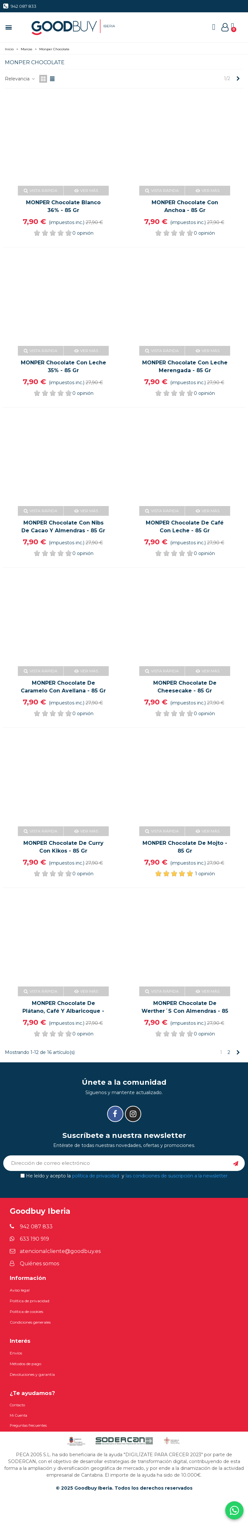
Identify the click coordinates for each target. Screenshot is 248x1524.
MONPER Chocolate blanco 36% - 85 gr (63, 206)
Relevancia (20, 79)
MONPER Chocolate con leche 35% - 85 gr (63, 366)
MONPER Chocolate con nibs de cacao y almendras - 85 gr (63, 527)
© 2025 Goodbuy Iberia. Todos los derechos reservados (124, 1488)
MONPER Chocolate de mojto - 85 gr (185, 847)
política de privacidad (95, 1175)
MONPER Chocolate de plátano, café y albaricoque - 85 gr (63, 1011)
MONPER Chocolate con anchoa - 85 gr (185, 206)
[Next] (238, 79)
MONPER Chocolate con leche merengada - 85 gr (185, 366)
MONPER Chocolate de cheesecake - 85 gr (185, 687)
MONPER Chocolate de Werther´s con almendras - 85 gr (185, 1011)
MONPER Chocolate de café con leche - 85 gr (185, 527)
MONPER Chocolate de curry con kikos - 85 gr (63, 847)
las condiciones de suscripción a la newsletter (177, 1175)
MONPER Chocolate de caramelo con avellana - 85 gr (63, 687)
